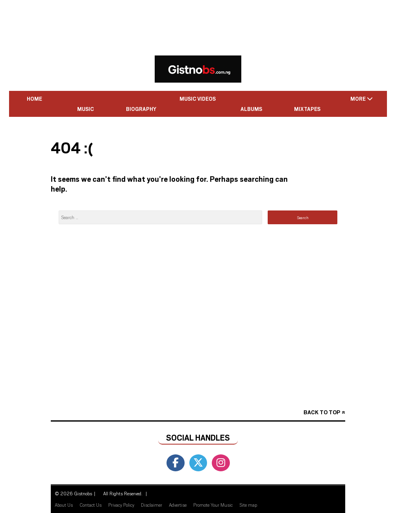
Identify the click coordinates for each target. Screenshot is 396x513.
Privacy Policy (121, 505)
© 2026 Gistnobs (73, 493)
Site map (248, 505)
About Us (64, 505)
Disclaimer (151, 505)
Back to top (321, 412)
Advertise (178, 505)
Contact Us (91, 505)
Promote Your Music (213, 505)
